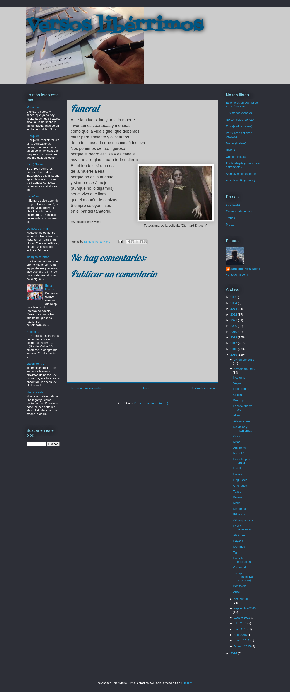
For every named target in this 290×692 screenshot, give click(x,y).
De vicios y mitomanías (242, 428)
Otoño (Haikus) (236, 156)
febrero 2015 (242, 646)
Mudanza (33, 107)
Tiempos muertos (38, 257)
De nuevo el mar (37, 228)
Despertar (239, 508)
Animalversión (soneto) (241, 173)
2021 (234, 320)
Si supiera (33, 136)
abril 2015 (241, 634)
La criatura (233, 204)
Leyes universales (242, 527)
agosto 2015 (242, 617)
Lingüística (240, 480)
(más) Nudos (35, 164)
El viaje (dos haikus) (239, 126)
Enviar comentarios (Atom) (151, 403)
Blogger (187, 683)
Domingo (239, 546)
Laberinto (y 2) (36, 363)
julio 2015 (240, 623)
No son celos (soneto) (240, 119)
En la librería (49, 287)
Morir (236, 503)
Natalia (237, 468)
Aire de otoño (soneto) (240, 180)
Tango (237, 491)
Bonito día (239, 586)
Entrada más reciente (86, 388)
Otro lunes (240, 485)
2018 (234, 337)
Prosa (230, 224)
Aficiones (239, 535)
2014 (234, 653)
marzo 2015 (242, 640)
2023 (234, 308)
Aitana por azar (243, 520)
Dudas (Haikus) (236, 143)
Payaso (238, 541)
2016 (234, 349)
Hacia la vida (35, 392)
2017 (234, 343)
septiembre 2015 (245, 608)
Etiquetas (239, 514)
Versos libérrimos (114, 26)
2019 (234, 331)
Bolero (237, 497)
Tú (235, 552)
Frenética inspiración (242, 559)
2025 (234, 297)
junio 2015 (241, 629)
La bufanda (34, 196)
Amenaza (239, 447)
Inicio (147, 388)
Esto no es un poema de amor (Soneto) (242, 104)
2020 (234, 326)
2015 (234, 354)
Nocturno (239, 377)
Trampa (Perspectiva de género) (243, 576)
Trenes (230, 218)
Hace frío (239, 453)
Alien (236, 415)
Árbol (236, 591)
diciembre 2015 (244, 359)
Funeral (238, 474)
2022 (234, 314)
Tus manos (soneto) (239, 113)
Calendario (240, 567)
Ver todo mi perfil (237, 274)
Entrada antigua (203, 388)
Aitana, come (241, 421)
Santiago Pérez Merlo (245, 268)
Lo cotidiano (241, 389)
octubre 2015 (242, 599)
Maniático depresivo (239, 211)
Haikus (230, 150)
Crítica (237, 394)
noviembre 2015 (244, 369)
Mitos (236, 442)
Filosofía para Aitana (242, 460)
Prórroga (239, 400)
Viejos (237, 383)
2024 (234, 303)
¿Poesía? (33, 331)
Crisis (237, 436)
